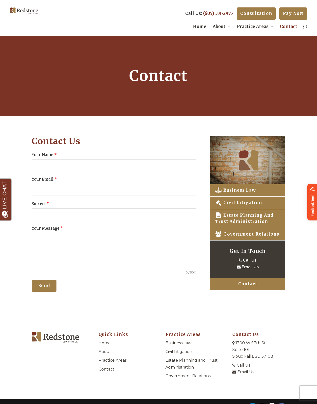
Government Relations (247, 234)
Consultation (256, 13)
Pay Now (293, 13)
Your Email (44, 179)
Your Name (44, 154)
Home (199, 27)
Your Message (47, 228)
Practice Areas (252, 27)
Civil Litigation (238, 202)
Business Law (235, 190)
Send (44, 285)
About (219, 27)
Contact (288, 27)
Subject (40, 203)
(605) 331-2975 (218, 13)
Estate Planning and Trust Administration (244, 218)
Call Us (248, 260)
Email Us (248, 267)
